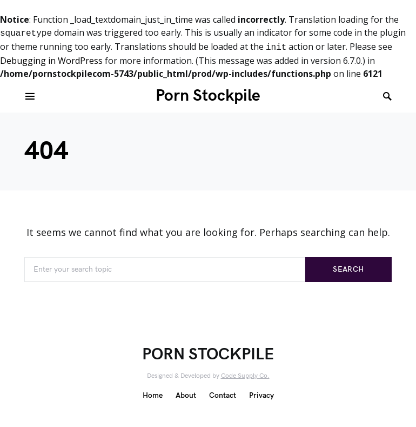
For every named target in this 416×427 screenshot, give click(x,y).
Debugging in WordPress (51, 61)
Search (348, 269)
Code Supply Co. (245, 376)
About (186, 395)
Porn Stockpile (208, 96)
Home (153, 395)
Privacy (261, 395)
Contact (222, 395)
